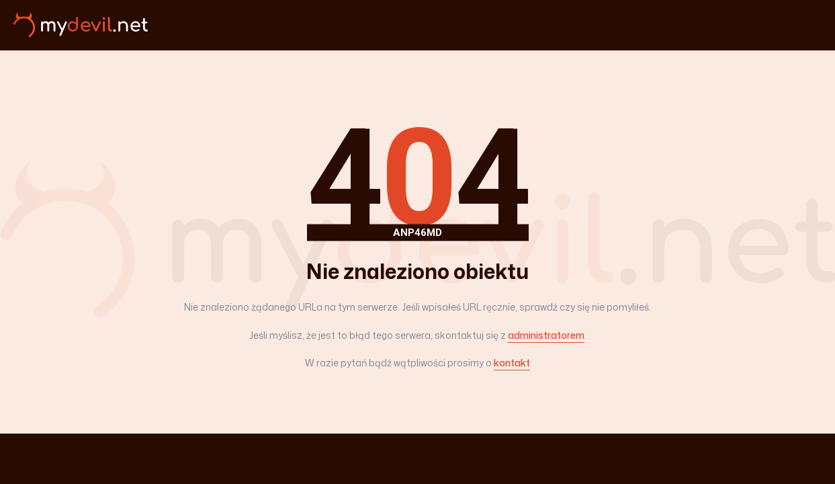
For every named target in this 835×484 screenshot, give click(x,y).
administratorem (546, 335)
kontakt (512, 362)
